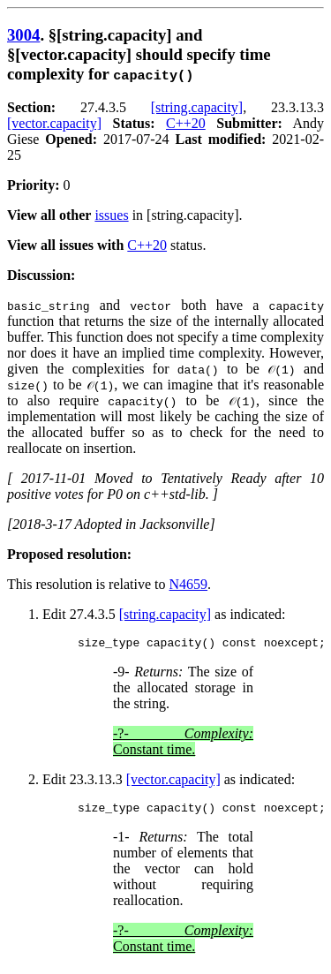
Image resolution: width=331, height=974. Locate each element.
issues (111, 215)
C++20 (186, 123)
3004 (23, 35)
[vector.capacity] (54, 123)
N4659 (188, 584)
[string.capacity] (197, 107)
